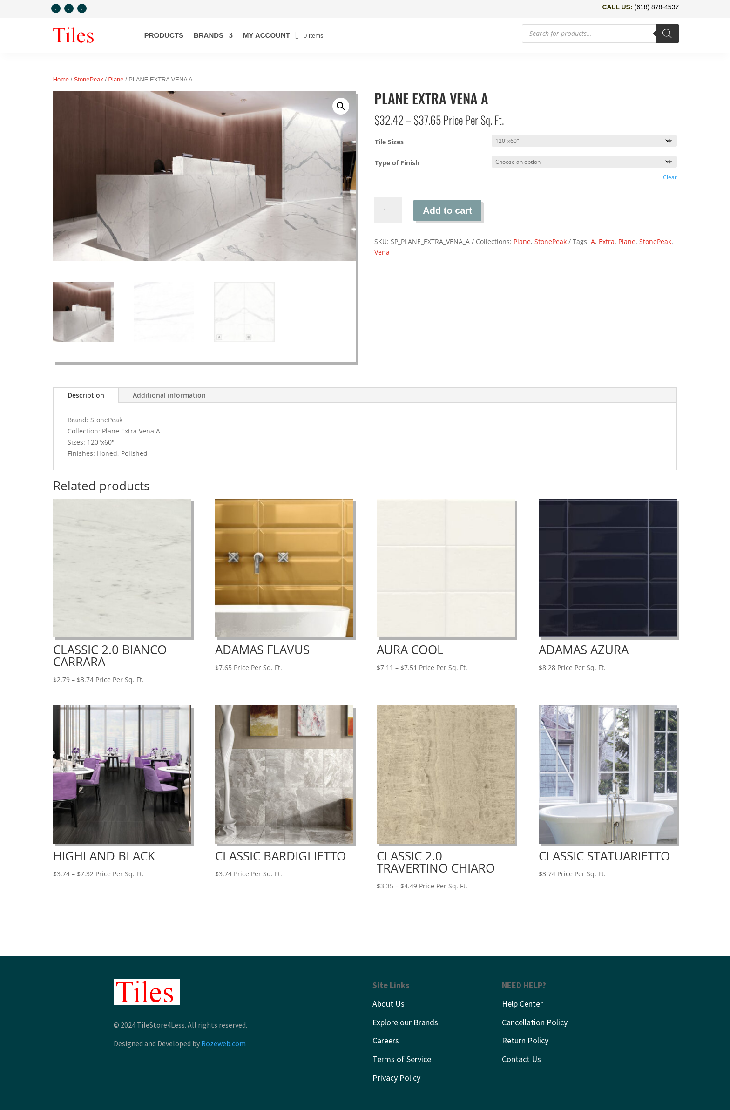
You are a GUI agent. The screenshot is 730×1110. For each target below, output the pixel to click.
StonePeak (88, 79)
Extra (607, 241)
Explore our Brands (405, 1021)
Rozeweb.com (223, 1043)
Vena (382, 252)
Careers (385, 1040)
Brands (208, 35)
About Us (388, 1003)
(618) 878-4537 (656, 7)
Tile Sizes (389, 141)
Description (86, 395)
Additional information (169, 395)
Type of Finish (397, 162)
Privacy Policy (396, 1077)
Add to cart (447, 210)
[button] (340, 106)
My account (266, 35)
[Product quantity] (388, 210)
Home (61, 79)
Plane (116, 79)
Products (163, 35)
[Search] (667, 33)
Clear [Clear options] (670, 177)
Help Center (522, 1003)
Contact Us (521, 1058)
